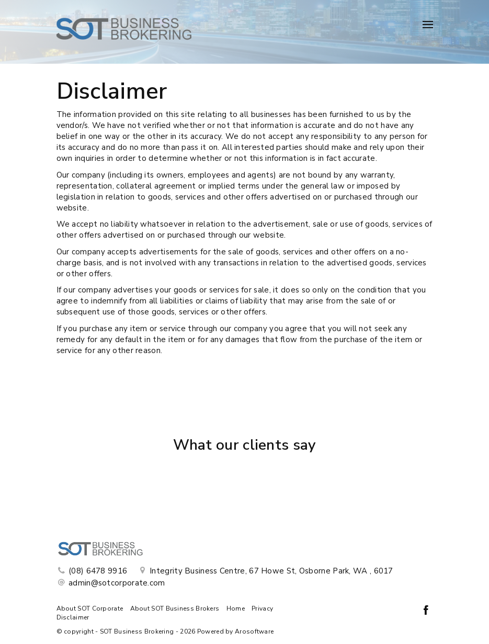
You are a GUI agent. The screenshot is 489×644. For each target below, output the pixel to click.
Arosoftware (254, 631)
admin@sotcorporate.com (117, 583)
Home (235, 608)
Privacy (262, 608)
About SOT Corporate (89, 608)
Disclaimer (72, 617)
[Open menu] (428, 24)
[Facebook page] (426, 611)
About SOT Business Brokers (175, 608)
